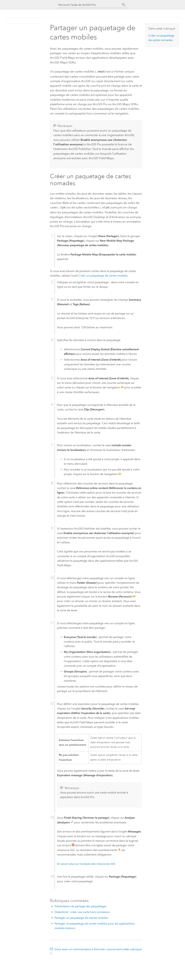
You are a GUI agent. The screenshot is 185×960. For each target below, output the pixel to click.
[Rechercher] (123, 4)
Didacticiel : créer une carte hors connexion (82, 911)
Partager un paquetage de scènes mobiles (81, 917)
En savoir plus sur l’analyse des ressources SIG (86, 863)
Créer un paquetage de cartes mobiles (102, 275)
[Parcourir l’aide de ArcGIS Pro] (89, 5)
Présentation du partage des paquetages (80, 905)
